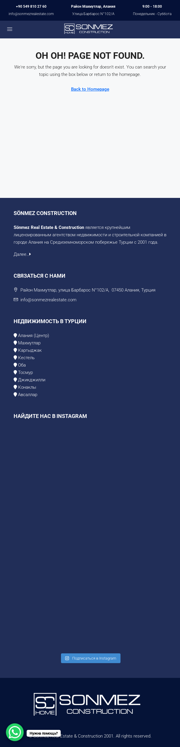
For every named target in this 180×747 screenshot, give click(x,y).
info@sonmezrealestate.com (31, 14)
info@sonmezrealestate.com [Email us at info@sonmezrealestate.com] (48, 299)
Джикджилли (31, 380)
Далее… (22, 254)
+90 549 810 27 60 (31, 6)
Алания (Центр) (33, 335)
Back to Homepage (90, 89)
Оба (22, 365)
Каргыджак (30, 350)
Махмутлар (29, 343)
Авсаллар (27, 394)
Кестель (26, 357)
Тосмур (25, 372)
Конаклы (26, 387)
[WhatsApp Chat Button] (15, 732)
